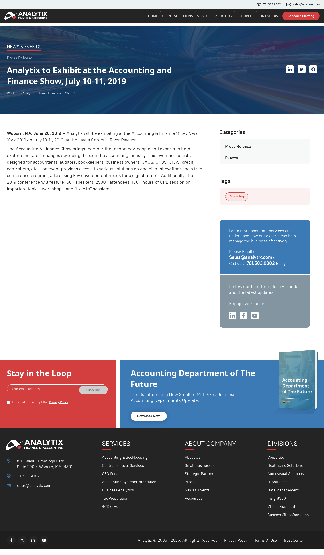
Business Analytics (119, 495)
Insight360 (277, 503)
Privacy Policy (59, 408)
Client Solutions (179, 17)
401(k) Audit (113, 512)
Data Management (283, 495)
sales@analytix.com (305, 4)
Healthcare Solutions (286, 470)
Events (232, 161)
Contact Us (268, 17)
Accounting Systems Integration (130, 487)
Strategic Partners (201, 479)
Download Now (150, 421)
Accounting (238, 201)
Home (155, 17)
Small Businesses (200, 470)
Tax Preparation (116, 503)
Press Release (239, 147)
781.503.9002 (269, 4)
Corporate (276, 462)
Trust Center (293, 545)
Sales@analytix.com (251, 262)
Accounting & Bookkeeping (126, 462)
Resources (245, 17)
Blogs (190, 487)
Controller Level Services (124, 470)
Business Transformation (289, 520)
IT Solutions (278, 487)
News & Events (198, 495)
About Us (225, 17)
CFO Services (114, 479)
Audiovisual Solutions (286, 479)
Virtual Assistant (282, 512)
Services (206, 17)
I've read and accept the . (41, 408)
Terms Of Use (263, 545)
